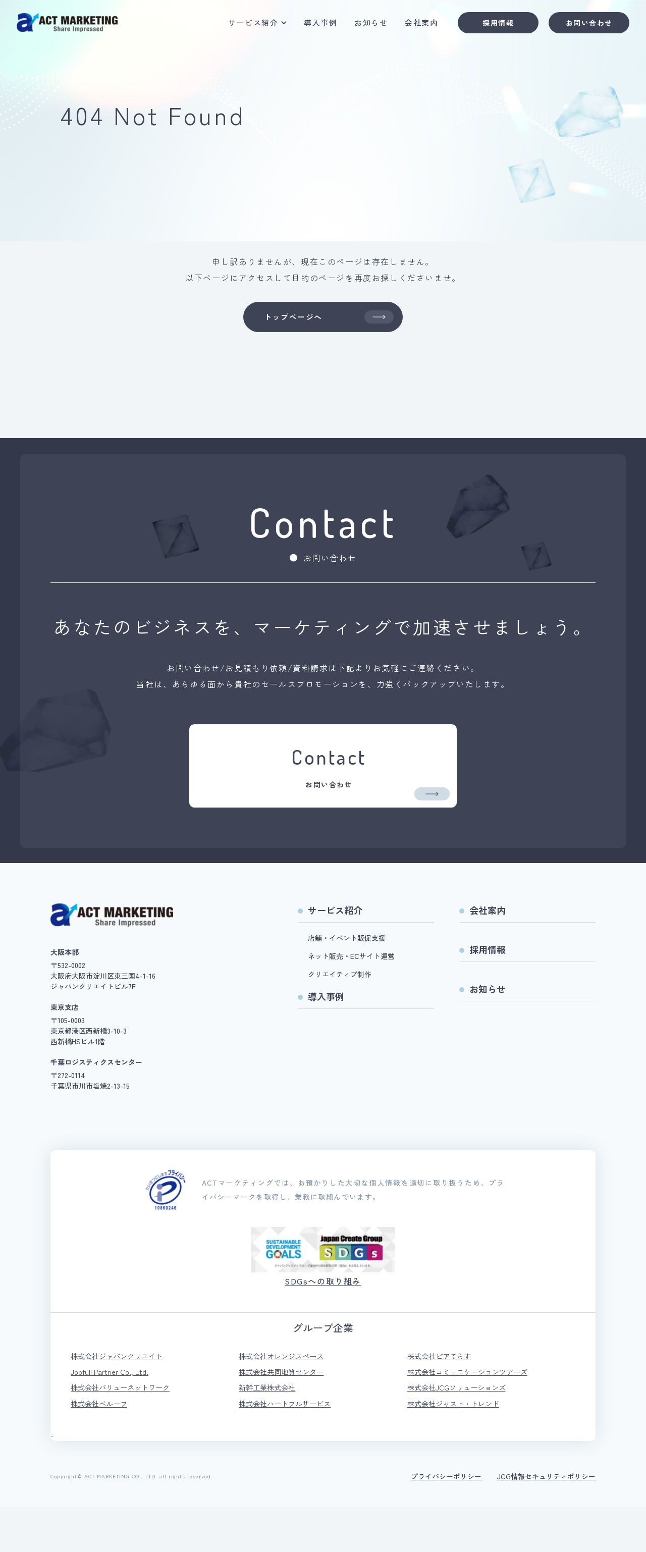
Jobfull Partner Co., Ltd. (113, 1414)
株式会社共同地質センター (287, 1414)
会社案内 (412, 26)
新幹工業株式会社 (271, 1431)
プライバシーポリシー (446, 1522)
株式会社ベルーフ (103, 1448)
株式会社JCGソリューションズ (463, 1431)
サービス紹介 (245, 26)
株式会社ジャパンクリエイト (123, 1396)
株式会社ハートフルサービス (291, 1448)
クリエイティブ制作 (339, 1014)
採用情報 (489, 26)
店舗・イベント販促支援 (347, 978)
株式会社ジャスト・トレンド (459, 1448)
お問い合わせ (580, 26)
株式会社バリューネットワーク (127, 1431)
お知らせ (362, 26)
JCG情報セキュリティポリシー (546, 1522)
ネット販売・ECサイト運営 (351, 996)
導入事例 (312, 26)
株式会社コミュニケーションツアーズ (476, 1414)
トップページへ (327, 319)
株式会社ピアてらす (443, 1396)
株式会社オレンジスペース (287, 1396)
